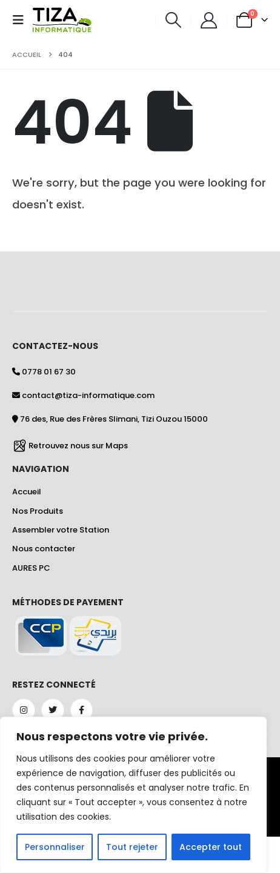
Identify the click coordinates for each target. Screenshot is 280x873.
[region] (133, 795)
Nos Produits (37, 511)
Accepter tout (210, 847)
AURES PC (31, 568)
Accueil (26, 491)
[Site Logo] (62, 20)
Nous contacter (43, 548)
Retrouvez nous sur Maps (78, 445)
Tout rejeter (132, 847)
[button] (22, 20)
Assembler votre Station (60, 530)
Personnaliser (55, 847)
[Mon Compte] (208, 20)
